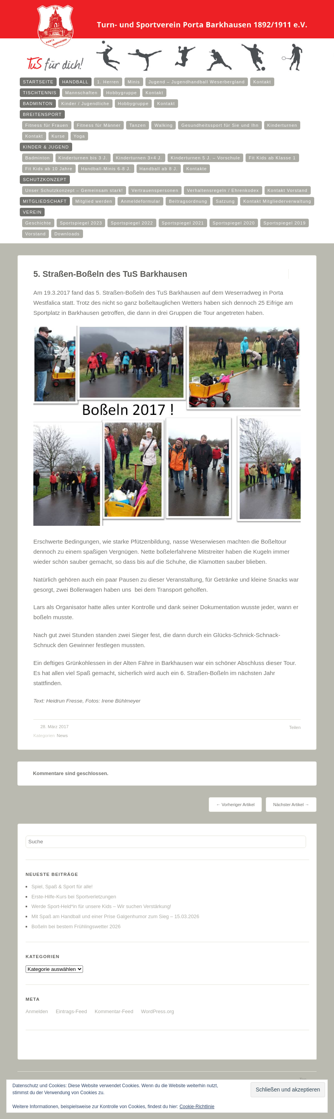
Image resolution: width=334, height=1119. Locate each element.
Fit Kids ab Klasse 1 (272, 157)
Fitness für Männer (99, 125)
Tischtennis (40, 92)
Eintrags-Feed (71, 1011)
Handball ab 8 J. (159, 168)
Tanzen (137, 125)
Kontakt (262, 81)
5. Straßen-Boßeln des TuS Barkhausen (110, 274)
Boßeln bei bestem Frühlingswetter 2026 (76, 926)
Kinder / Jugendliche (85, 103)
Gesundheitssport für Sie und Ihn (219, 125)
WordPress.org (157, 1011)
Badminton (38, 103)
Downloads (67, 233)
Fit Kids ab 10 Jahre (49, 168)
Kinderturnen (282, 125)
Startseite (38, 81)
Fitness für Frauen (46, 125)
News (62, 735)
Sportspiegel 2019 (284, 223)
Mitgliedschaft (45, 201)
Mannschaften (81, 92)
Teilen (295, 727)
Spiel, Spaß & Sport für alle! (62, 886)
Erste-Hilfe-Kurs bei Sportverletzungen (73, 897)
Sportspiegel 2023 (81, 223)
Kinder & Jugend (46, 147)
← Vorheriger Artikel (235, 804)
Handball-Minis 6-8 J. (106, 168)
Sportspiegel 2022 (132, 223)
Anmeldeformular (140, 201)
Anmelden (37, 1011)
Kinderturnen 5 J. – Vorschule (205, 157)
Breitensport (42, 114)
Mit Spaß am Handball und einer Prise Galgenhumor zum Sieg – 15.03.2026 (115, 916)
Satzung (225, 201)
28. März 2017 (54, 726)
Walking (163, 125)
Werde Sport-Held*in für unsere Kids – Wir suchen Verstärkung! (101, 906)
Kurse (58, 136)
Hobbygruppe (121, 92)
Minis (134, 81)
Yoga (79, 136)
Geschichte (38, 223)
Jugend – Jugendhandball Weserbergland (197, 81)
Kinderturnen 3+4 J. (139, 157)
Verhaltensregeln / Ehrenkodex (223, 190)
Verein (32, 212)
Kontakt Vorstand (288, 190)
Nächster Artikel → (291, 804)
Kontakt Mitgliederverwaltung (277, 201)
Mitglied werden (93, 201)
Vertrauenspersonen (155, 190)
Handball (75, 81)
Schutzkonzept (45, 179)
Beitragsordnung (188, 201)
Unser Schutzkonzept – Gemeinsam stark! (74, 190)
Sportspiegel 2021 (183, 223)
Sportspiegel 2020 (234, 223)
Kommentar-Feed (114, 1011)
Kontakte (196, 168)
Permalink (281, 274)
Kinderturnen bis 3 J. (83, 157)
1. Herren (108, 81)
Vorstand (35, 233)
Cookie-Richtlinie (197, 1106)
